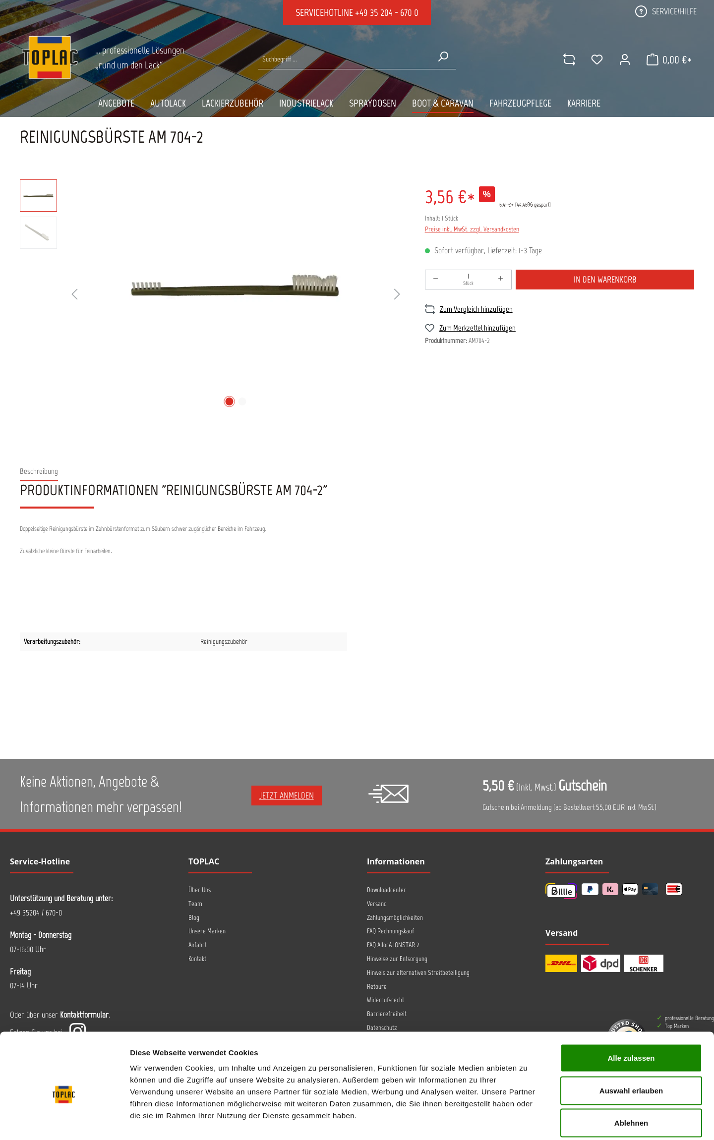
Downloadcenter (386, 890)
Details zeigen (527, 1120)
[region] (212, 294)
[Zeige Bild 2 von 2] (242, 401)
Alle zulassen (630, 1010)
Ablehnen (631, 1075)
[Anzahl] (468, 279)
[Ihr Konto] (624, 59)
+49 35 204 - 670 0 (386, 12)
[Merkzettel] (596, 59)
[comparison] (569, 59)
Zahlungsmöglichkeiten (395, 917)
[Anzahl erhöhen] (500, 279)
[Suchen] (442, 56)
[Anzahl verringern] (435, 279)
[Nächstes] (397, 295)
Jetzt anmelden (286, 795)
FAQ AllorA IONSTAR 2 (393, 945)
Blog (193, 917)
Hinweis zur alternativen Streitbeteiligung (418, 973)
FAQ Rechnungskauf (390, 931)
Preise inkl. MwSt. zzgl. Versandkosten (472, 229)
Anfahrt (197, 945)
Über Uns (199, 890)
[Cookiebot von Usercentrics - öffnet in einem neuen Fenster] (64, 1120)
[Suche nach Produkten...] (344, 59)
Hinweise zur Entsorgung (397, 959)
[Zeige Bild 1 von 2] (229, 401)
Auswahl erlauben (631, 1042)
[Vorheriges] (74, 295)
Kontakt (197, 959)
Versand (377, 904)
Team (195, 904)
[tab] (39, 471)
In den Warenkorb (605, 279)
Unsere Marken (207, 931)
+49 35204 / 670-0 (36, 912)
